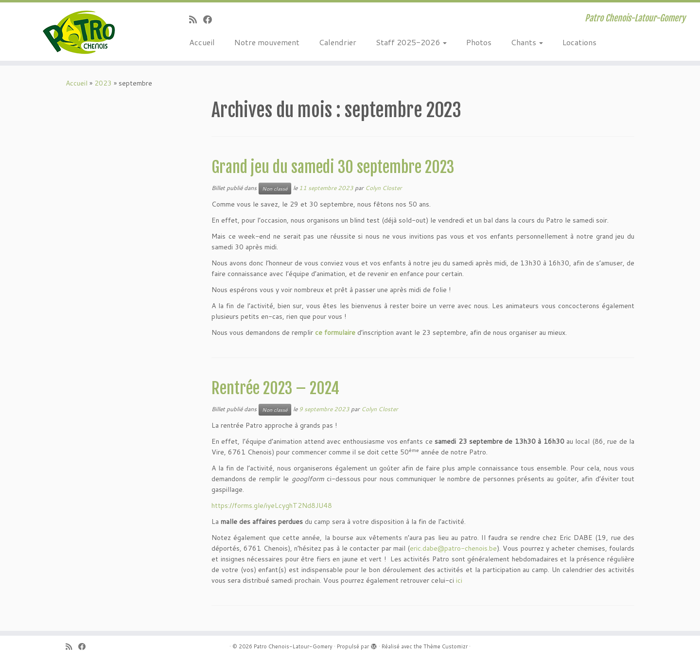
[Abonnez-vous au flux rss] (196, 19)
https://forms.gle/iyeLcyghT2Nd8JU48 (271, 505)
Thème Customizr (445, 646)
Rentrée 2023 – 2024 (275, 388)
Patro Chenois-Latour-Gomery (293, 646)
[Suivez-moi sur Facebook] (210, 19)
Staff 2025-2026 (411, 42)
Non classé (275, 188)
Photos (478, 42)
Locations (579, 42)
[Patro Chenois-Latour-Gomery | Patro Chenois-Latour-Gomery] (80, 31)
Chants (527, 42)
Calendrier (337, 42)
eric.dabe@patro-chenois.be (453, 548)
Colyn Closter (383, 188)
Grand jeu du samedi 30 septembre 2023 (332, 167)
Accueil (202, 42)
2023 (103, 83)
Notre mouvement (266, 42)
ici (459, 580)
